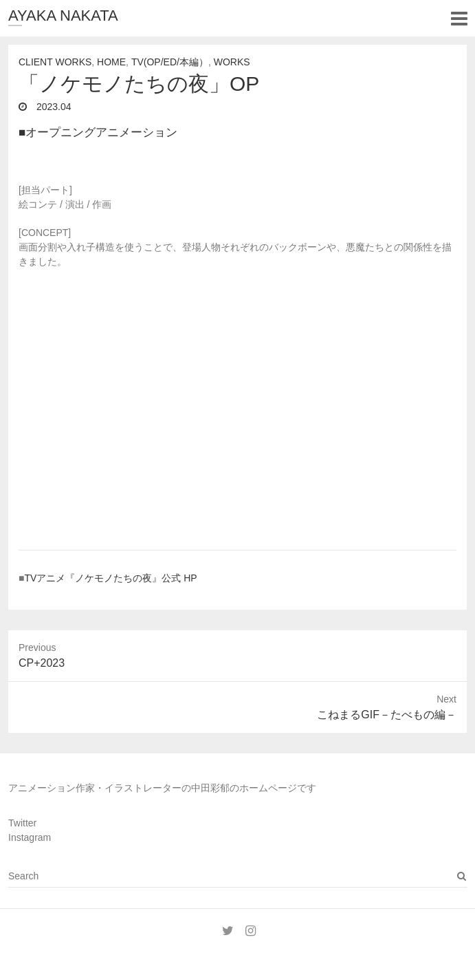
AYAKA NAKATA (63, 15)
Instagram (29, 837)
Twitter (22, 822)
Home (111, 61)
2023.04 (52, 106)
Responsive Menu (459, 18)
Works (232, 61)
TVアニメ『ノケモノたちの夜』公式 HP (110, 577)
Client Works (55, 61)
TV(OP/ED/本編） (169, 61)
